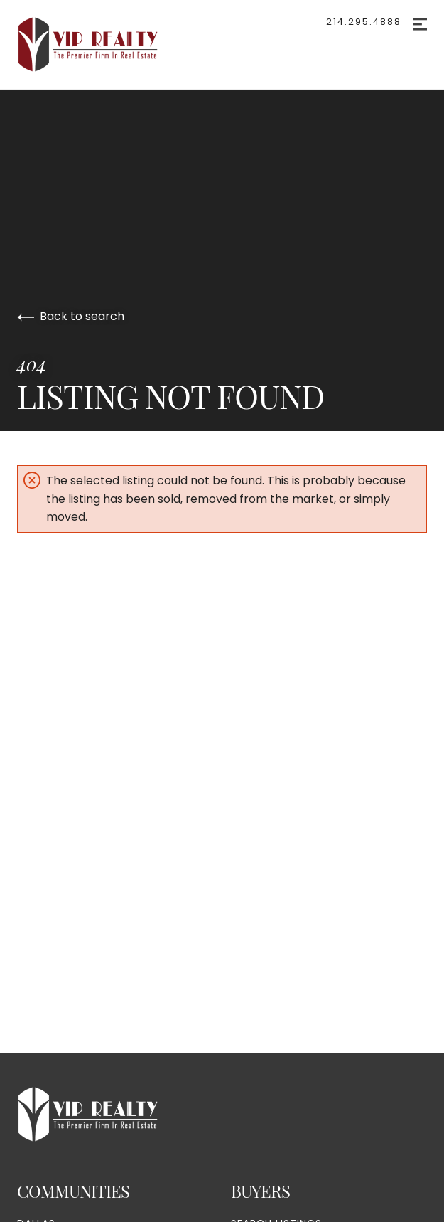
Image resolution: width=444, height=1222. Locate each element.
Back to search (70, 316)
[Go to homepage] (102, 44)
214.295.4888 (363, 22)
